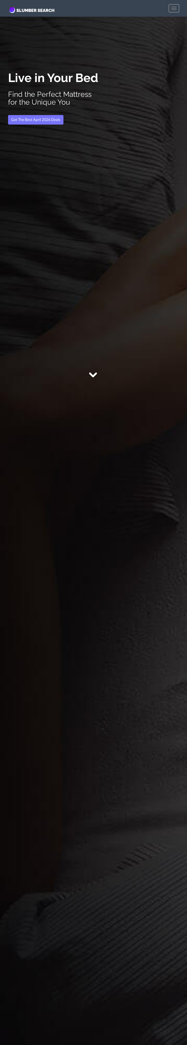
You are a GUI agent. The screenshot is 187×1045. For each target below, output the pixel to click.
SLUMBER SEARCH (31, 10)
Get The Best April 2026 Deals (35, 119)
